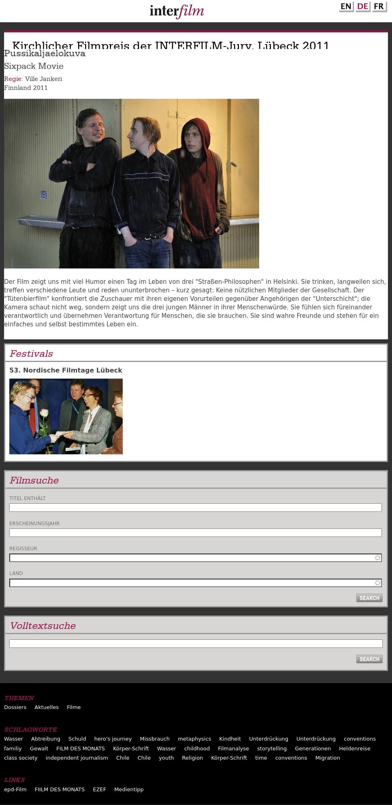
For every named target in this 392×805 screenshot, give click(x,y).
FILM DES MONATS (80, 748)
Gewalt (39, 748)
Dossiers (15, 707)
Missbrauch (155, 739)
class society (21, 758)
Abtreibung (45, 739)
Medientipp (129, 789)
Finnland (17, 88)
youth (166, 758)
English (345, 5)
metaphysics (194, 739)
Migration (327, 758)
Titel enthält (27, 498)
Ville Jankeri (43, 79)
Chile (123, 758)
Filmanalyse (233, 748)
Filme (74, 707)
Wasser (13, 739)
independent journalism (77, 758)
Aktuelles (46, 707)
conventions (360, 739)
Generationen (313, 748)
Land (16, 573)
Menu (10, 13)
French (378, 5)
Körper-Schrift (131, 748)
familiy (13, 748)
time (261, 758)
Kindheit (230, 739)
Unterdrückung (268, 739)
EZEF (99, 789)
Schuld (77, 739)
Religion (192, 758)
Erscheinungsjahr (34, 523)
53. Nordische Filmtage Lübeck (65, 370)
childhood (197, 748)
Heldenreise (354, 748)
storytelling (272, 748)
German (362, 5)
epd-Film (15, 789)
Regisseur (23, 549)
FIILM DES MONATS (60, 789)
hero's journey (113, 739)
